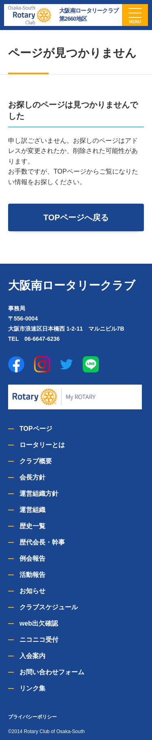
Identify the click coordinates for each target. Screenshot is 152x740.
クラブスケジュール (48, 607)
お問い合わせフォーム (51, 672)
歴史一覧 (32, 526)
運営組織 (32, 509)
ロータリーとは (42, 444)
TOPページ (35, 428)
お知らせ (32, 590)
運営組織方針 (38, 493)
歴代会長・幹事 (42, 542)
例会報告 (32, 558)
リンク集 (32, 688)
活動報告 (32, 574)
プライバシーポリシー (32, 717)
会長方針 (32, 477)
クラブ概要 (35, 461)
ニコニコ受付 (38, 639)
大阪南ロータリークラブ (71, 285)
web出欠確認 (38, 623)
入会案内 (32, 655)
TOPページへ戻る (76, 217)
